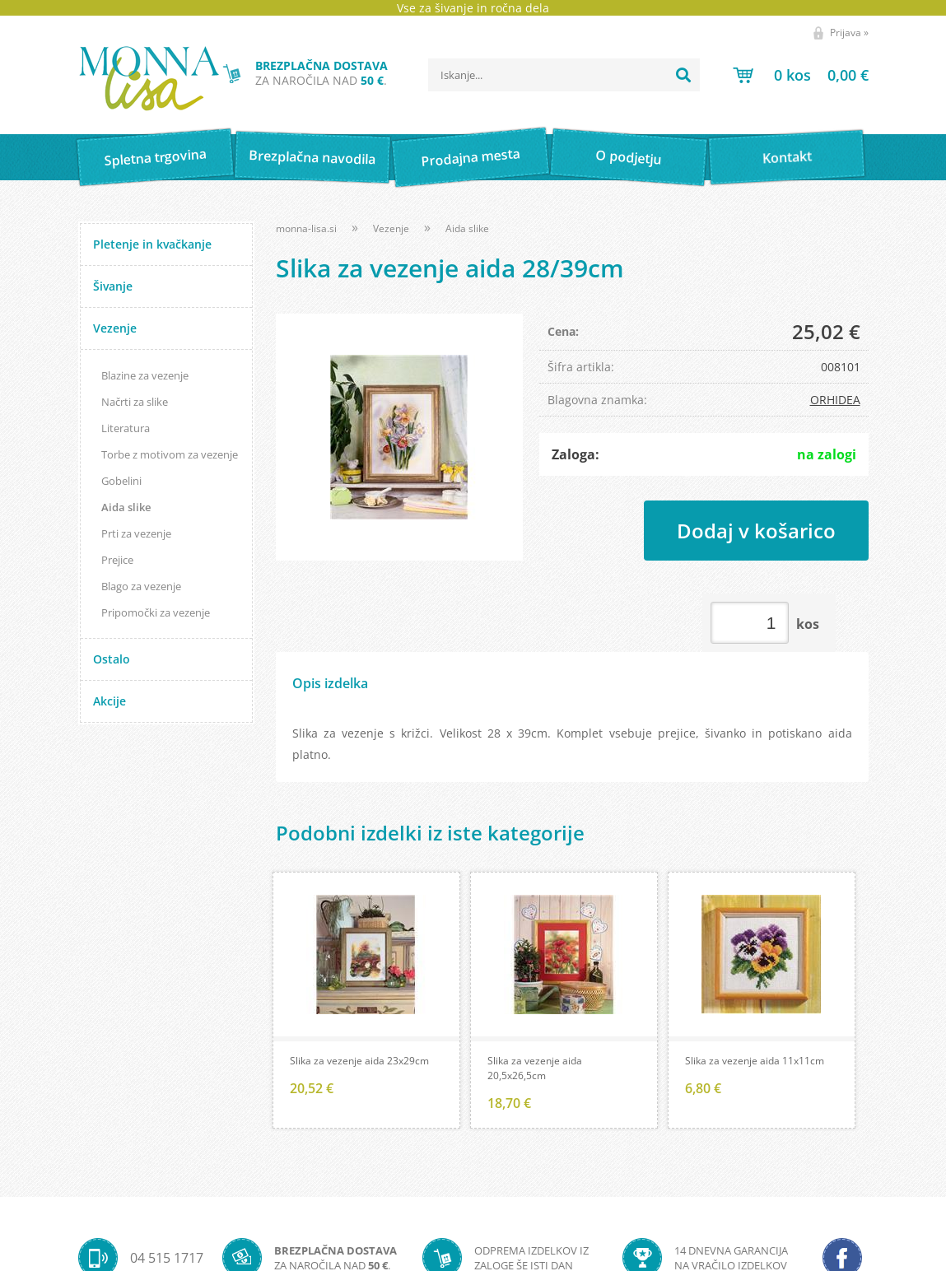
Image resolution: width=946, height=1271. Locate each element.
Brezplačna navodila (313, 157)
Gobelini (121, 480)
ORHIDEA (835, 399)
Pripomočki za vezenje (155, 612)
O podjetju (628, 157)
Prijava (849, 33)
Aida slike (126, 507)
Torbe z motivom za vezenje (169, 454)
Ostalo (111, 659)
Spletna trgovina (155, 157)
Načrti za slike (134, 401)
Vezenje (115, 328)
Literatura (125, 428)
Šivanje (113, 286)
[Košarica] (801, 74)
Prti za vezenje (136, 533)
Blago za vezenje (141, 586)
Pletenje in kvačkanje (152, 244)
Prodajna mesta (470, 157)
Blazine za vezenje (145, 375)
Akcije (109, 701)
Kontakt (787, 157)
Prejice (117, 559)
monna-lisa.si (306, 228)
